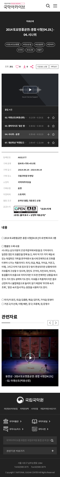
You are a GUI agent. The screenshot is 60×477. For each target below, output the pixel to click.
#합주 (39, 50)
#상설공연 (39, 44)
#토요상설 (27, 44)
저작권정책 (24, 409)
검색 (52, 440)
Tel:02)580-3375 (21, 467)
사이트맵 (34, 409)
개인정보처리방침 (11, 409)
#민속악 (50, 44)
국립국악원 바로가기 (48, 409)
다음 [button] (55, 322)
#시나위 (30, 50)
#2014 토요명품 (12, 44)
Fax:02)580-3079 (38, 467)
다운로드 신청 (42, 67)
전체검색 (48, 5)
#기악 (20, 50)
